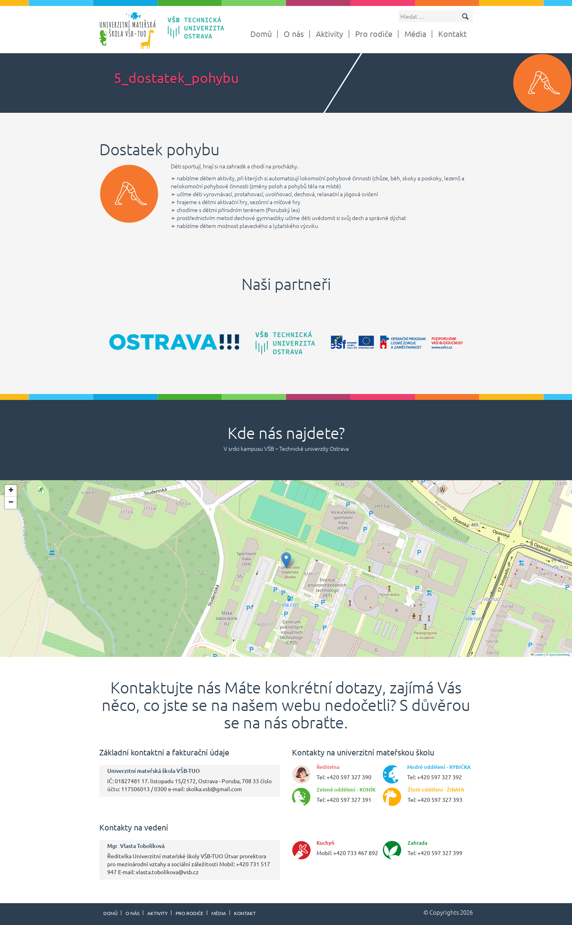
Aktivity (329, 34)
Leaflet (537, 655)
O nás (294, 34)
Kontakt (452, 34)
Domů (261, 34)
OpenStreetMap (559, 655)
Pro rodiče (373, 34)
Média (415, 34)
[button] (286, 560)
